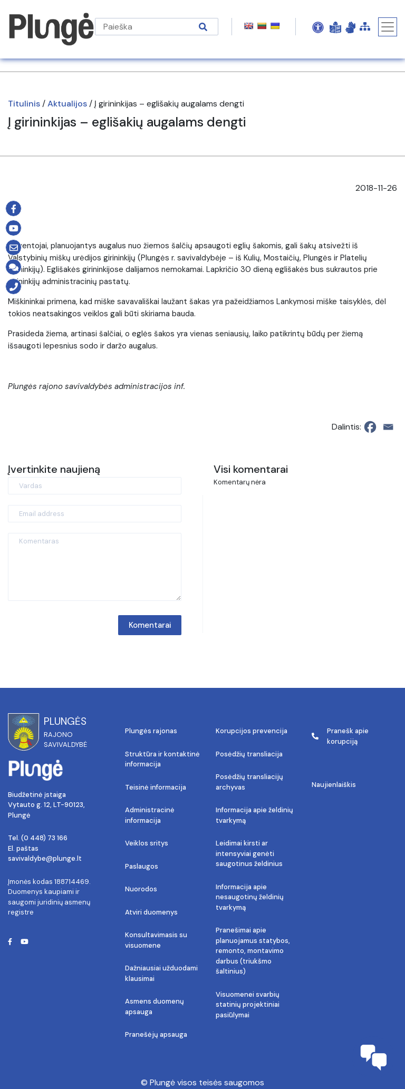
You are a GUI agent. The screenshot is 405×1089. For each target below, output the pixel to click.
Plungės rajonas (151, 730)
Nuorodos (141, 888)
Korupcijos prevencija (251, 730)
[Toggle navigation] (387, 26)
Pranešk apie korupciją (340, 736)
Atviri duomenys (151, 912)
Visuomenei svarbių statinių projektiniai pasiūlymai (247, 1004)
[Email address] (94, 513)
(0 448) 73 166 (44, 837)
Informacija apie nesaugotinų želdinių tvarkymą (250, 897)
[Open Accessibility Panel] (318, 27)
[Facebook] (370, 427)
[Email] (388, 427)
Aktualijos (67, 103)
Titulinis (24, 103)
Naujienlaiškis (334, 784)
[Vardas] (94, 485)
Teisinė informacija (155, 787)
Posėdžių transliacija (249, 754)
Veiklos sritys (146, 843)
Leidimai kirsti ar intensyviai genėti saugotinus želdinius (249, 853)
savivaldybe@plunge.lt (45, 858)
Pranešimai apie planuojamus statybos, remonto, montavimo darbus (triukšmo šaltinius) (253, 951)
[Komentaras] (94, 567)
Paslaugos (141, 866)
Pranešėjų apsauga (156, 1034)
